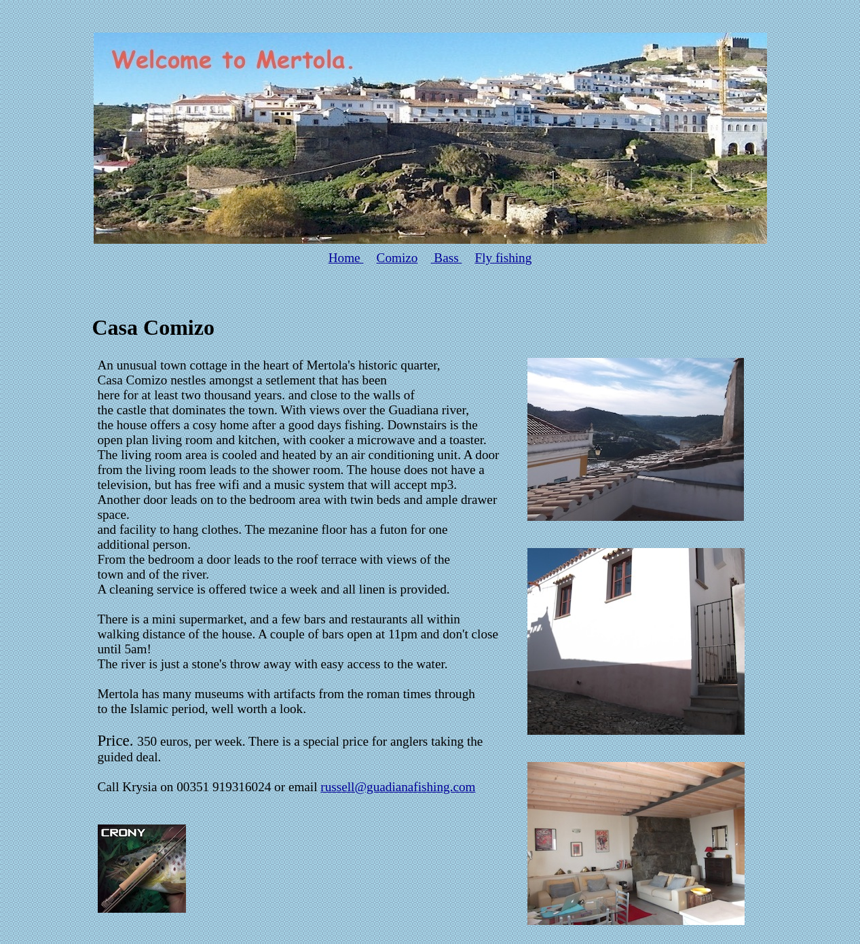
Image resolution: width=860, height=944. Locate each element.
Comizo (397, 258)
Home (346, 258)
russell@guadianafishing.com (397, 787)
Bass (446, 258)
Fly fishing (503, 258)
